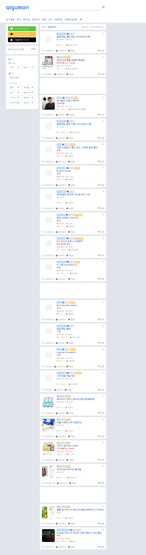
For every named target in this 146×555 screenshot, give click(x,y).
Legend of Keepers (66, 352)
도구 (50, 19)
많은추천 (53, 27)
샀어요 (61, 50)
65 (73, 144)
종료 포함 (14, 77)
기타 (78, 373)
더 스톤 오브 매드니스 (67, 265)
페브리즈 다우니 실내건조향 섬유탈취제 (76, 399)
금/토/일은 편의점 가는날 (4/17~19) (73, 194)
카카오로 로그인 (20, 34)
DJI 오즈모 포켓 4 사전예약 (70, 241)
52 (68, 443)
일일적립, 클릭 (64, 329)
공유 (101, 50)
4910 (59, 98)
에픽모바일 (61, 168)
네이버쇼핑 (61, 238)
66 (68, 57)
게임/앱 (78, 215)
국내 (11, 67)
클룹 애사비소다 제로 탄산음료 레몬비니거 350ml (80, 509)
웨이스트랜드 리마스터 (67, 218)
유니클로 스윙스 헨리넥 (68, 100)
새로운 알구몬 (71, 19)
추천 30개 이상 (97, 27)
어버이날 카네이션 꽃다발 (69, 469)
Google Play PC (62, 530)
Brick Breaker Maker (67, 305)
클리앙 (26, 97)
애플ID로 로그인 (19, 40)
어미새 (12, 97)
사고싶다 (48, 50)
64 (68, 419)
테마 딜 (26, 19)
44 (73, 349)
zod (11, 93)
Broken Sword (64, 171)
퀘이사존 (27, 93)
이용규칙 (58, 19)
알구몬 (26, 103)
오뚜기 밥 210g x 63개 (67, 445)
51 (77, 262)
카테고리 (36, 19)
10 (73, 302)
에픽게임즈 (61, 262)
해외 (25, 67)
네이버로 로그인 (20, 28)
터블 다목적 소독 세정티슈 (69, 422)
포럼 (44, 19)
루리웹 (26, 87)
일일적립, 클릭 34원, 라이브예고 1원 (74, 124)
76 (77, 168)
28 (68, 466)
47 (68, 396)
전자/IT (79, 238)
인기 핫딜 (10, 19)
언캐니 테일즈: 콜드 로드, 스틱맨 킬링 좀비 (77, 147)
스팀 (58, 144)
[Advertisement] (73, 86)
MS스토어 (60, 215)
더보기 (33, 49)
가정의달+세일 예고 (66, 376)
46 (68, 507)
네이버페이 (61, 34)
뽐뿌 (11, 87)
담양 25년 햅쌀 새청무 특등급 (71, 60)
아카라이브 (14, 103)
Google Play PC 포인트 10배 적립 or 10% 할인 (79, 533)
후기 (19, 19)
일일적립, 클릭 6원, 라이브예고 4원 (73, 36)
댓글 (71, 50)
